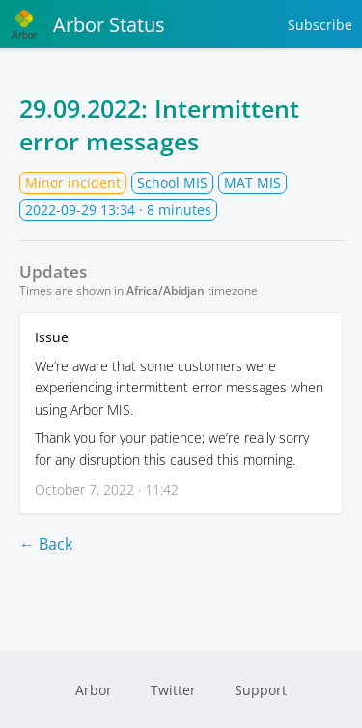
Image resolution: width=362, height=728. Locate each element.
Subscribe (320, 24)
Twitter (173, 690)
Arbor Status (87, 24)
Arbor (93, 690)
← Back (45, 543)
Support (261, 690)
